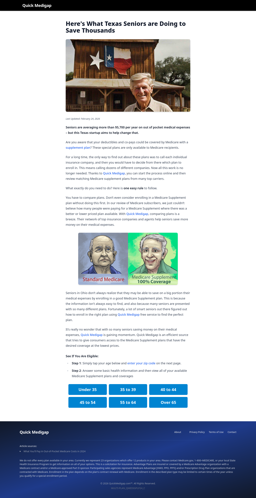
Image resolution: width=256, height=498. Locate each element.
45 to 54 (87, 402)
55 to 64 (128, 402)
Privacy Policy (197, 432)
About (177, 432)
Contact (232, 432)
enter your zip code (141, 363)
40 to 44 (168, 389)
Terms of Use (216, 432)
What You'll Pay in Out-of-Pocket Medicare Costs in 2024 (55, 451)
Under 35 (87, 389)
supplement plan (78, 147)
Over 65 (168, 402)
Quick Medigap (36, 5)
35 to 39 (128, 389)
